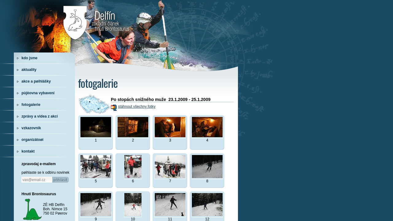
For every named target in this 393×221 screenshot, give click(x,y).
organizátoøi (32, 140)
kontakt (28, 151)
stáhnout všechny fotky (136, 106)
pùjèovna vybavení (37, 93)
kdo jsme (29, 58)
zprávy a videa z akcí (39, 116)
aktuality (29, 70)
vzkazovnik (31, 128)
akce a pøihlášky (36, 81)
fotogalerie (30, 105)
